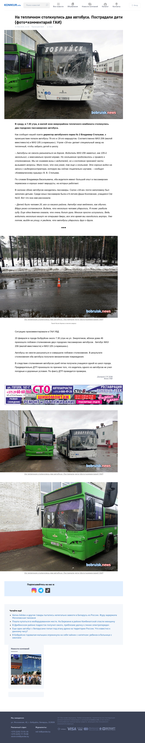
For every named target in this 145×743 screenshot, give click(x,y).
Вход (135, 5)
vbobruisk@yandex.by (20, 736)
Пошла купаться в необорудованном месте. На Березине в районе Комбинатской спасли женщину (63, 621)
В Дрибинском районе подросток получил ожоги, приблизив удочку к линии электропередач (60, 625)
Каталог (105, 5)
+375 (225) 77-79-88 (19, 734)
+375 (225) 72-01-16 (19, 732)
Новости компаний (90, 5)
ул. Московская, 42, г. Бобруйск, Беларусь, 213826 (33, 722)
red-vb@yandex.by (42, 732)
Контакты (116, 5)
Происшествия (38, 27)
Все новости (58, 5)
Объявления (72, 5)
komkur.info (95, 720)
